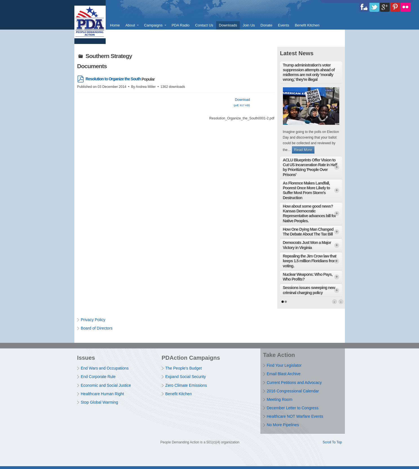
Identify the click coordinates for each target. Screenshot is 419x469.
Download (241, 103)
